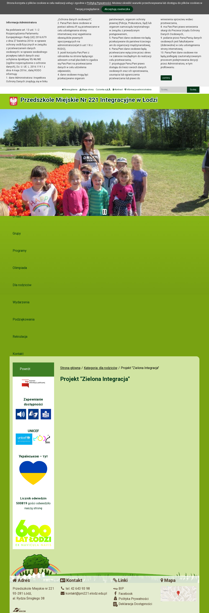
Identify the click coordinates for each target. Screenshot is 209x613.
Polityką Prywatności (99, 3)
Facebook (123, 594)
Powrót (25, 369)
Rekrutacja (20, 337)
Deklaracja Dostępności (132, 604)
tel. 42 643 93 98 (75, 588)
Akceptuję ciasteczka (117, 9)
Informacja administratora (138, 89)
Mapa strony (86, 89)
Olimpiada (20, 268)
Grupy (17, 233)
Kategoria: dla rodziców (100, 368)
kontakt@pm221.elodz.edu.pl (83, 593)
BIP (118, 588)
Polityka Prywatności (131, 599)
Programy (20, 251)
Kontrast (117, 89)
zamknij (166, 78)
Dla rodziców (22, 285)
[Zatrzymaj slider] (104, 212)
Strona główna (69, 89)
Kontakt (18, 354)
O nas (17, 216)
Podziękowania (23, 319)
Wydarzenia (21, 302)
